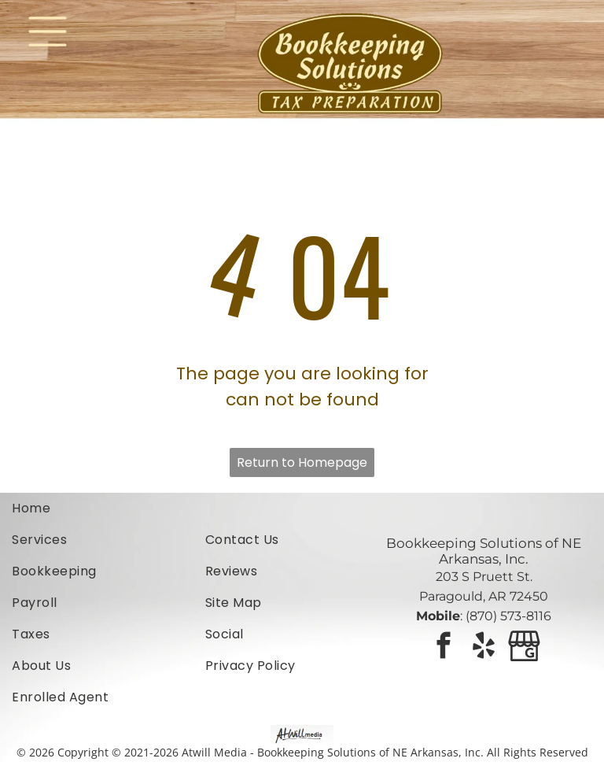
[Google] (524, 648)
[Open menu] (47, 31)
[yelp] (484, 648)
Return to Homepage (302, 462)
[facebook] (444, 648)
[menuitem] (108, 508)
